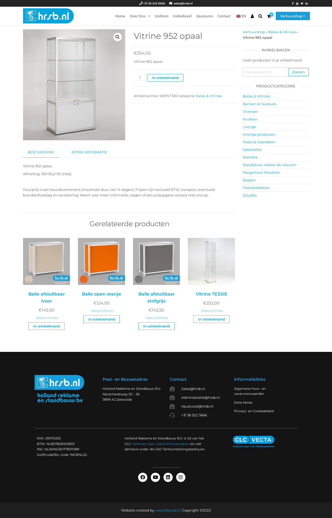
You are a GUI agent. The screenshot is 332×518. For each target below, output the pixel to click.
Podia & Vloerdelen (259, 142)
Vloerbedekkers (256, 188)
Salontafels (252, 149)
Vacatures (204, 16)
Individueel (182, 16)
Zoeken (298, 72)
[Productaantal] (140, 77)
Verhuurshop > (292, 16)
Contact (224, 16)
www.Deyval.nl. (168, 510)
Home (120, 16)
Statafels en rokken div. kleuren (269, 165)
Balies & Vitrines (209, 96)
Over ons (137, 16)
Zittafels (250, 195)
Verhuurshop (254, 32)
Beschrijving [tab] (41, 152)
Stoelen (249, 180)
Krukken (250, 119)
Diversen (250, 111)
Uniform (161, 16)
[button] (117, 37)
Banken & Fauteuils (259, 104)
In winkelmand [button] (46, 326)
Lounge (249, 127)
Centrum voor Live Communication (161, 444)
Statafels (250, 157)
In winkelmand (165, 78)
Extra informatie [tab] (89, 152)
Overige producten (259, 134)
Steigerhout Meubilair (261, 172)
